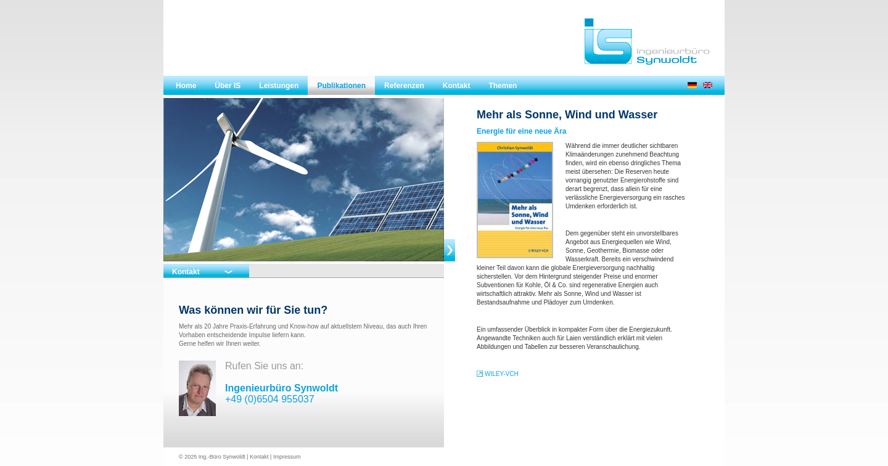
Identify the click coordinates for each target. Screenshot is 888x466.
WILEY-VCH (502, 373)
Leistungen (278, 85)
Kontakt (457, 85)
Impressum (287, 457)
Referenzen (404, 85)
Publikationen (341, 85)
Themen (502, 85)
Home (186, 85)
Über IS (227, 85)
